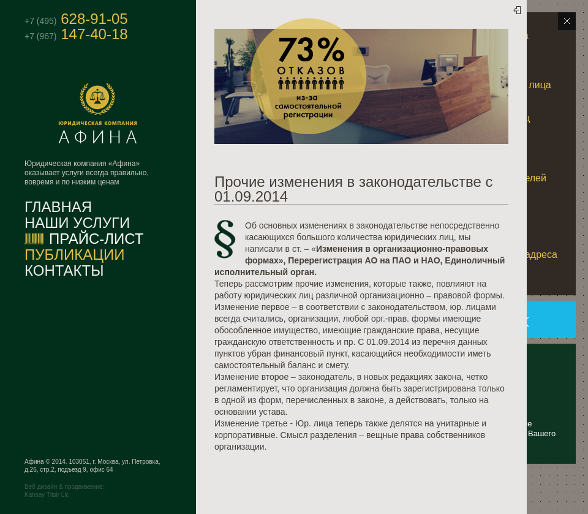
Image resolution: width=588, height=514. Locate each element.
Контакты (64, 271)
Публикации (74, 255)
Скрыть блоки (567, 21)
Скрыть (511, 16)
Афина (130, 113)
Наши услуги (77, 223)
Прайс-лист (96, 239)
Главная (58, 207)
